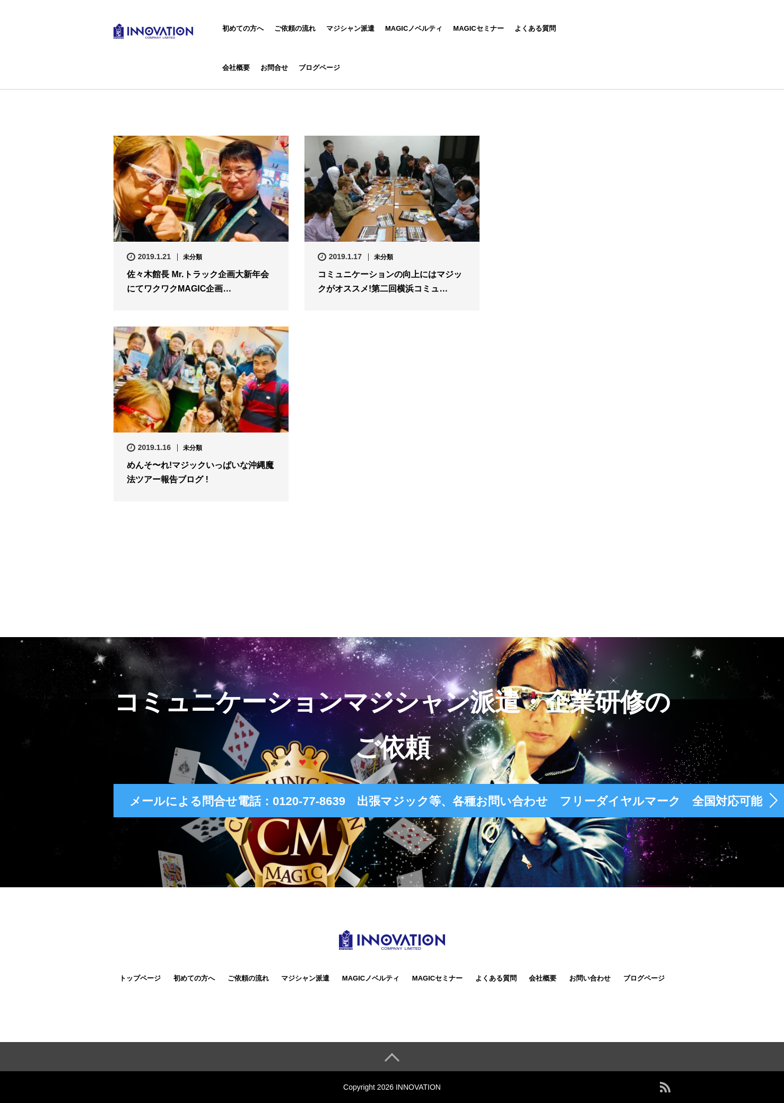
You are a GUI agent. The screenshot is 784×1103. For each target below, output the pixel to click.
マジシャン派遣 (350, 28)
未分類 (192, 257)
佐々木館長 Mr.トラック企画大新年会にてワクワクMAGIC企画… (198, 281)
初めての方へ (243, 28)
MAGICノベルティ (413, 28)
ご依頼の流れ (295, 28)
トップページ (140, 978)
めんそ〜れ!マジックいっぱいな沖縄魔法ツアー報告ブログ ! (200, 472)
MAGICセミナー (478, 28)
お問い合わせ (590, 978)
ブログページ (319, 68)
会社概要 (236, 68)
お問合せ (274, 68)
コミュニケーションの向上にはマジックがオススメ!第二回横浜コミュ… (390, 281)
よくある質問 (535, 28)
